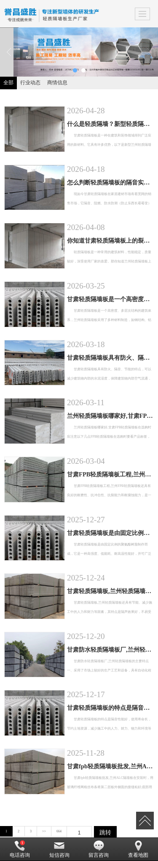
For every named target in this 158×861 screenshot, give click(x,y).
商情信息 (57, 83)
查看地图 (138, 849)
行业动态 (30, 83)
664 (59, 831)
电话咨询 (20, 849)
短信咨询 (59, 849)
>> (44, 831)
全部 (8, 83)
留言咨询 (98, 849)
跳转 (105, 832)
